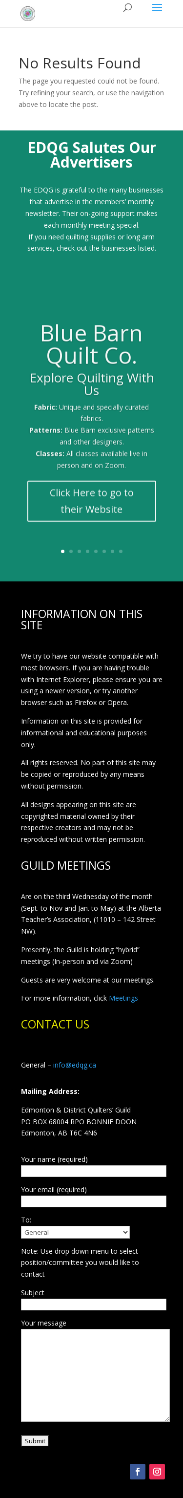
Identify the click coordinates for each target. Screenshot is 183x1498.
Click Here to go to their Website (92, 509)
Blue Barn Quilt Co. (91, 351)
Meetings (123, 998)
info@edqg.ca (74, 1065)
